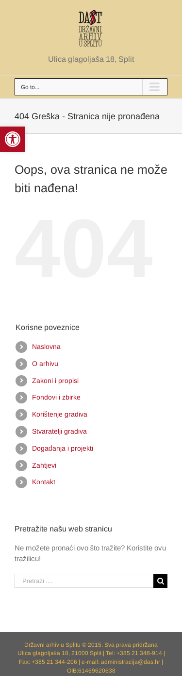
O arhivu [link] (45, 363)
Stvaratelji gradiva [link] (59, 431)
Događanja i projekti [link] (62, 448)
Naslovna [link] (46, 346)
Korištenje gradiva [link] (59, 414)
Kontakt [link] (43, 482)
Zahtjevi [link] (44, 465)
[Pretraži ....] (84, 581)
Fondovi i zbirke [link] (56, 397)
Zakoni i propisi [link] (55, 380)
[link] (12, 139)
